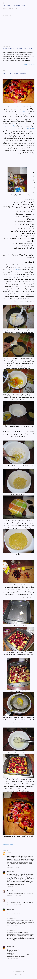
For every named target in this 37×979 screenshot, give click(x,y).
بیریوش (17, 269)
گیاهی (16, 844)
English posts (7, 8)
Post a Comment (7, 962)
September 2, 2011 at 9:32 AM (14, 895)
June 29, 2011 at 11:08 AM (13, 867)
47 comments (9, 64)
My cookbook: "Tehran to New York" (18, 49)
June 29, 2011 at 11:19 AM (12, 886)
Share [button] (4, 64)
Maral (8, 891)
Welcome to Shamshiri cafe (14, 5)
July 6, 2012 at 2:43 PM (12, 925)
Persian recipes (9, 844)
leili (8, 852)
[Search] (33, 2)
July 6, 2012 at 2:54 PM (12, 942)
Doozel (9, 871)
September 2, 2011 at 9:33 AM (14, 904)
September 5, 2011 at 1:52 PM (13, 913)
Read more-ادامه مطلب (28, 64)
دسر (14, 844)
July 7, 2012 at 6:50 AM (12, 958)
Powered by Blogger (18, 971)
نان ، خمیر (20, 844)
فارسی (14, 8)
